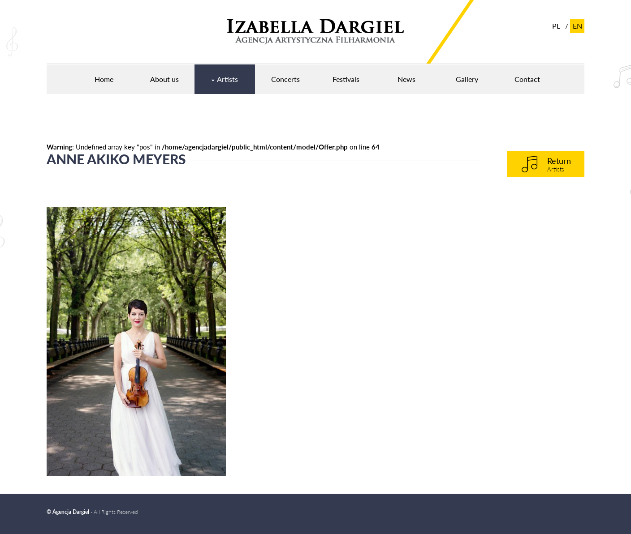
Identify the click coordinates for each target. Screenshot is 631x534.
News (406, 79)
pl (556, 25)
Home (104, 79)
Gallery (467, 79)
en (577, 25)
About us (164, 79)
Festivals (346, 79)
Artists (227, 79)
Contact (527, 79)
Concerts (285, 79)
